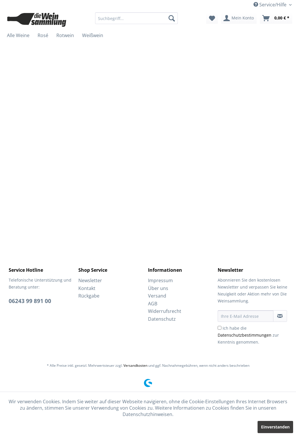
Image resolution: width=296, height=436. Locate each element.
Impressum (160, 280)
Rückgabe (88, 296)
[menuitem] (136, 18)
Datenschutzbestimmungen (244, 335)
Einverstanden (275, 427)
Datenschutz (162, 319)
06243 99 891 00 (30, 301)
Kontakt (86, 288)
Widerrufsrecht (164, 311)
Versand (157, 296)
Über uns (158, 288)
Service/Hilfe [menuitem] (271, 4)
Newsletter (90, 280)
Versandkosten (135, 365)
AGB (152, 303)
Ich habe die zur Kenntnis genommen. (248, 335)
